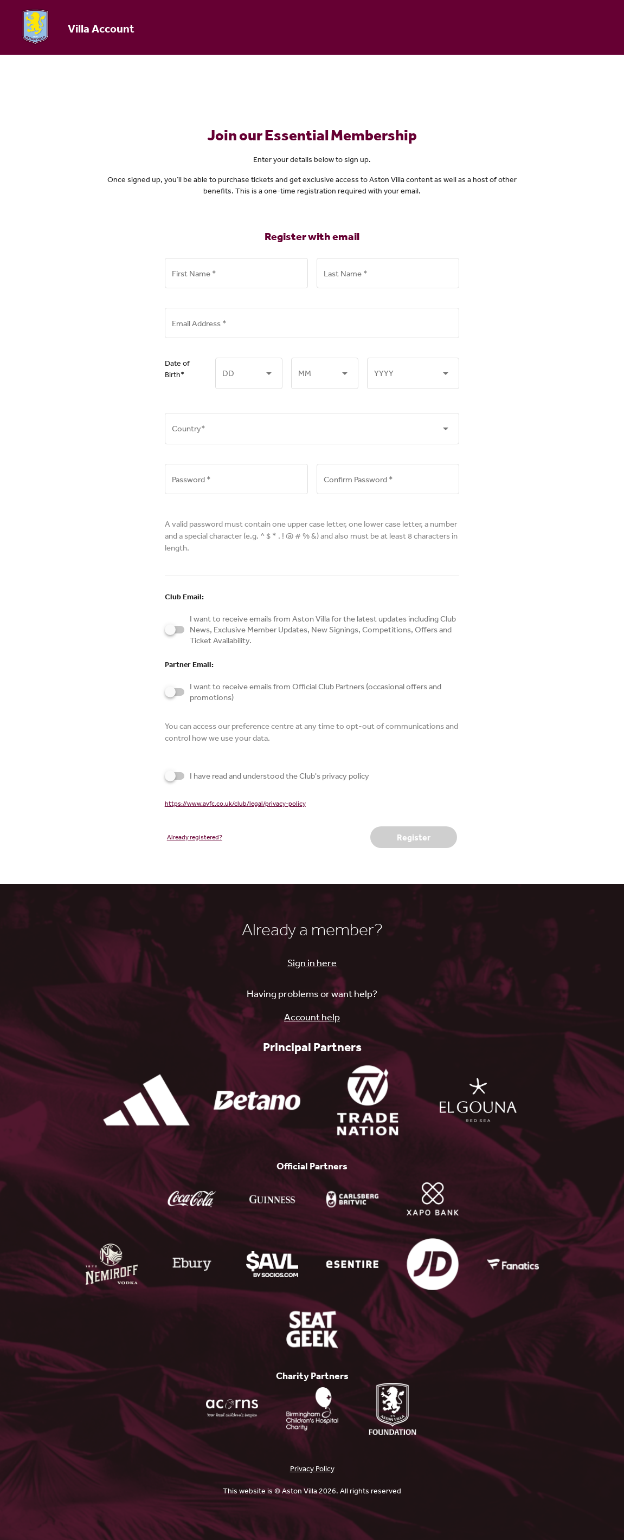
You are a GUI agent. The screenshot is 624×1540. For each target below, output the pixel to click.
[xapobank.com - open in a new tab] (433, 1199)
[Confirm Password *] (388, 485)
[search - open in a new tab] (433, 1264)
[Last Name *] (388, 279)
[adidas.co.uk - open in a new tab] (146, 1100)
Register (413, 837)
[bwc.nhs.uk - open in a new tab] (312, 1409)
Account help (312, 1017)
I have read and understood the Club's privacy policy (279, 776)
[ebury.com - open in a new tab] (192, 1264)
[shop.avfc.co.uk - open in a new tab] (513, 1264)
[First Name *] (236, 279)
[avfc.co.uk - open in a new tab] (392, 1409)
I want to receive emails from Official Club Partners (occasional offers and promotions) (315, 691)
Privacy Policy (312, 1468)
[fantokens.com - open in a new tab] (272, 1264)
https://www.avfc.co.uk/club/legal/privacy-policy (235, 803)
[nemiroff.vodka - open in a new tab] (112, 1264)
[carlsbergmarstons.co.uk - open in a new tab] (352, 1199)
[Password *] (236, 485)
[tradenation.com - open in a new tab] (367, 1100)
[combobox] (248, 381)
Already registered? (194, 837)
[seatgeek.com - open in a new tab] (312, 1329)
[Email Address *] (312, 329)
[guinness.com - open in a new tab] (272, 1199)
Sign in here (312, 962)
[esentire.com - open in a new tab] (352, 1264)
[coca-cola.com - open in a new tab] (192, 1199)
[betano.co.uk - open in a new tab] (257, 1100)
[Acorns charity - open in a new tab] (232, 1409)
